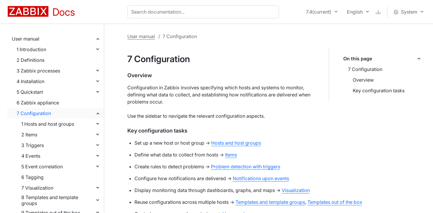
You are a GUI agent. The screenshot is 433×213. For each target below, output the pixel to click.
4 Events (30, 156)
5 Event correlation (42, 167)
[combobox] (204, 11)
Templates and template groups (270, 202)
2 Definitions (30, 60)
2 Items (29, 135)
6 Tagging (32, 177)
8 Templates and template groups (49, 200)
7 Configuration (34, 113)
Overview (363, 80)
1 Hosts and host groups (47, 124)
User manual (25, 39)
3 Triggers (32, 145)
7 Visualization (37, 188)
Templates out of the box (334, 202)
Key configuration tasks (379, 90)
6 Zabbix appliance (38, 103)
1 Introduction (31, 49)
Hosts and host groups (236, 143)
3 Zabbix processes (38, 71)
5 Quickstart (30, 92)
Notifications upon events (261, 178)
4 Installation (30, 81)
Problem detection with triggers (245, 167)
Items (231, 155)
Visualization (296, 190)
